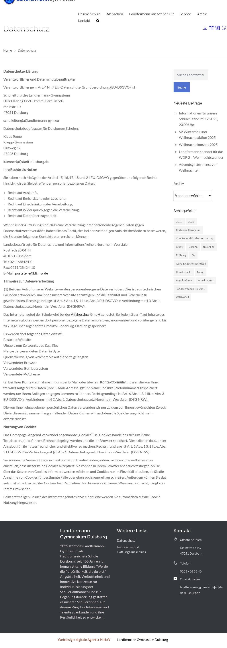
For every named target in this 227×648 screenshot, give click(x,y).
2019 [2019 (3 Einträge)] (179, 221)
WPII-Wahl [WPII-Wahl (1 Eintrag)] (182, 297)
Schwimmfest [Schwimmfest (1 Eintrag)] (205, 280)
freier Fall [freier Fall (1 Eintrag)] (208, 246)
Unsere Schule (89, 23)
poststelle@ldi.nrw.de (31, 273)
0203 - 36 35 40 (191, 571)
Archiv (202, 23)
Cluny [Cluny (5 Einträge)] (179, 246)
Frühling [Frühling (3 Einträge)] (181, 255)
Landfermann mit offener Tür (151, 23)
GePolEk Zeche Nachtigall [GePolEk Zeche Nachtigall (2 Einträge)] (191, 263)
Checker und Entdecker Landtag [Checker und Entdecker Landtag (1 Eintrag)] (194, 238)
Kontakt (84, 30)
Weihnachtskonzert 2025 (198, 144)
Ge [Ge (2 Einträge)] (193, 255)
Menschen (115, 23)
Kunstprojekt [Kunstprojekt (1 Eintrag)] (183, 272)
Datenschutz (126, 540)
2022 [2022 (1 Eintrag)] (191, 221)
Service (185, 23)
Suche (181, 87)
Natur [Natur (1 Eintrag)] (200, 272)
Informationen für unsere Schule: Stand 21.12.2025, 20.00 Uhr (198, 119)
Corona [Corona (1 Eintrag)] (193, 246)
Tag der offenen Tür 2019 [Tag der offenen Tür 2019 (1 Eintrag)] (190, 288)
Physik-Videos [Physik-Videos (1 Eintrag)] (184, 280)
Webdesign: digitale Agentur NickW (84, 640)
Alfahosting (80, 314)
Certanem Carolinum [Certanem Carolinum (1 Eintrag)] (188, 230)
